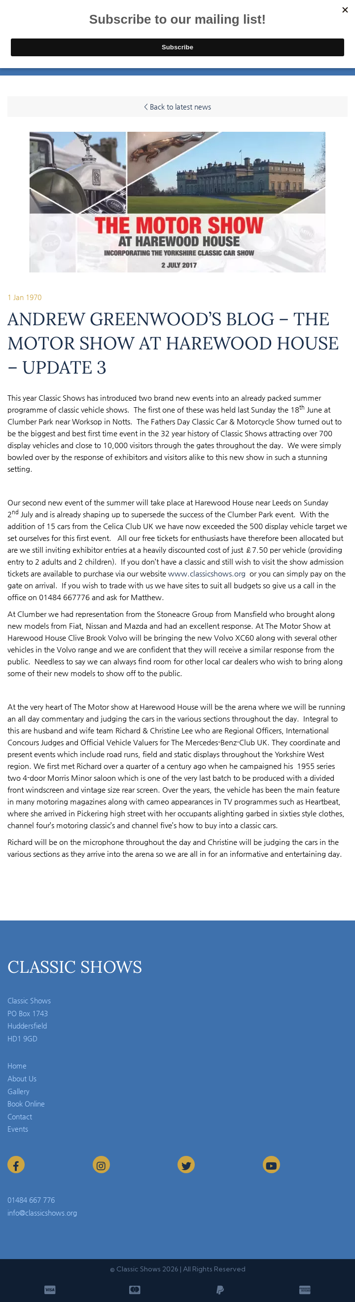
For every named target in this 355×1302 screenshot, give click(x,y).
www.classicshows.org (207, 573)
